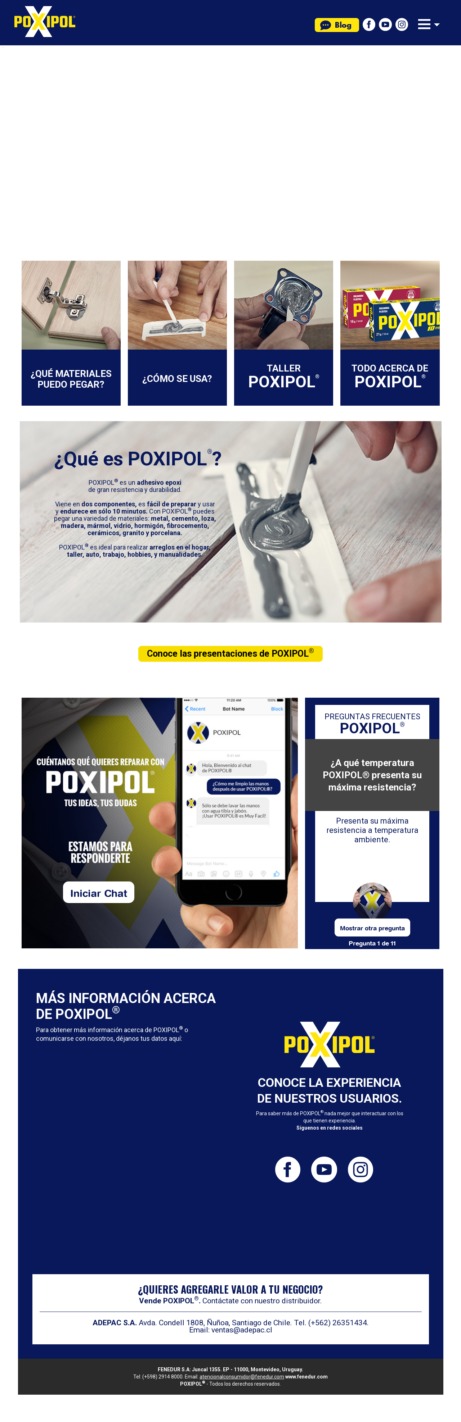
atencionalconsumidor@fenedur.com (242, 1377)
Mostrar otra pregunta (372, 927)
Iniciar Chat (98, 892)
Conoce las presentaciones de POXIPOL (230, 652)
